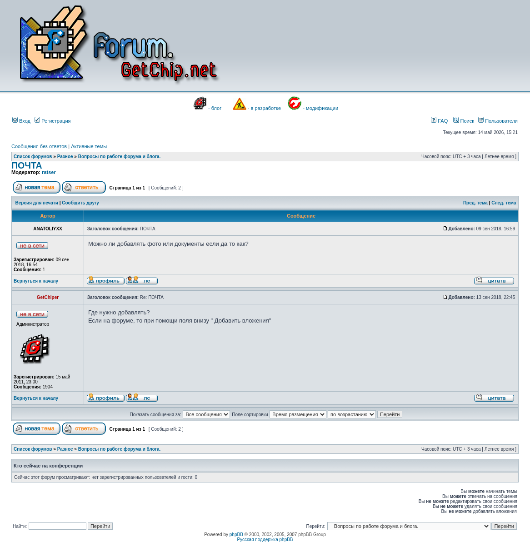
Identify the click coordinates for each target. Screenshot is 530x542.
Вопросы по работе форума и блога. (119, 156)
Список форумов (33, 156)
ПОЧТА (26, 165)
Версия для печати (36, 202)
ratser (49, 172)
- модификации (320, 108)
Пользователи (498, 121)
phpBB (236, 534)
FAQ (439, 121)
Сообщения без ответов (39, 146)
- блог (214, 108)
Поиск (463, 121)
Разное (65, 156)
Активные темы (89, 146)
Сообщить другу (80, 202)
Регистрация (52, 121)
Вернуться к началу (36, 280)
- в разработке (264, 108)
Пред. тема (475, 202)
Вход (21, 121)
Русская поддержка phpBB (265, 539)
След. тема (503, 202)
